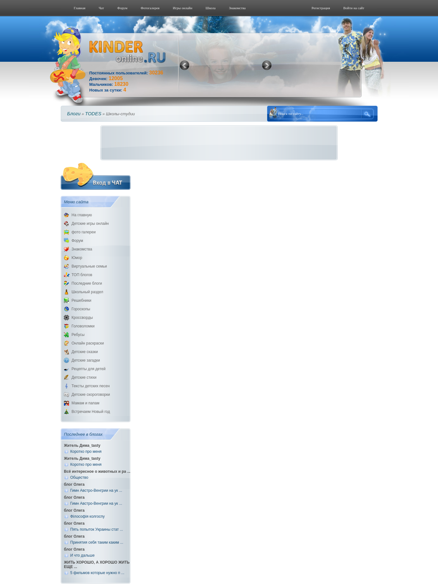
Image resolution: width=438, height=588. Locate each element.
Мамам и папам (85, 403)
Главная (79, 8)
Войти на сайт (353, 8)
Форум (122, 8)
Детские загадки (86, 360)
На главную (82, 215)
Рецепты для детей (88, 369)
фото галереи (84, 232)
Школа (211, 8)
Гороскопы (81, 309)
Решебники (81, 300)
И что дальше (82, 555)
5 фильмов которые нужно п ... (97, 573)
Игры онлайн (182, 8)
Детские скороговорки (91, 394)
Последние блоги (87, 283)
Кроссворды (82, 317)
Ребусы (78, 334)
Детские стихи (84, 377)
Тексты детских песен (91, 386)
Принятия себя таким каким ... (96, 542)
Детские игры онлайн (90, 223)
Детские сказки (85, 352)
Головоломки (83, 326)
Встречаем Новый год (91, 411)
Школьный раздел (87, 292)
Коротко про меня (86, 451)
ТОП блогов (82, 275)
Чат (101, 8)
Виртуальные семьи (89, 266)
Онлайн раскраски (88, 343)
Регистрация (320, 8)
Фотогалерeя (150, 8)
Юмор (77, 258)
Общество (79, 477)
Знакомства (237, 8)
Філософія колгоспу (87, 516)
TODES (93, 113)
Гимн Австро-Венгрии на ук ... (96, 490)
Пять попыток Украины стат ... (96, 529)
